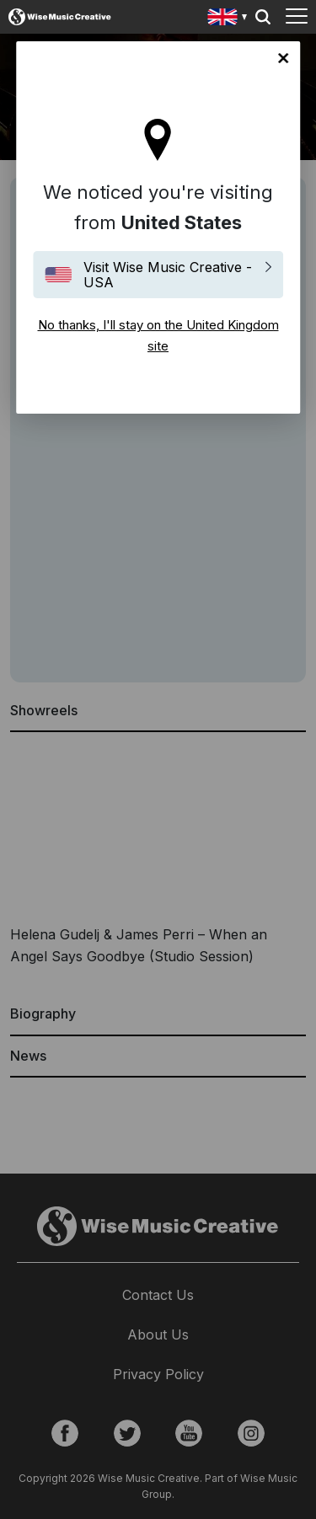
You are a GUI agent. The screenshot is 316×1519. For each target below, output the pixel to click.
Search (262, 16)
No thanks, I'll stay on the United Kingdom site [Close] (283, 58)
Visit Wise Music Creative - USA (167, 275)
